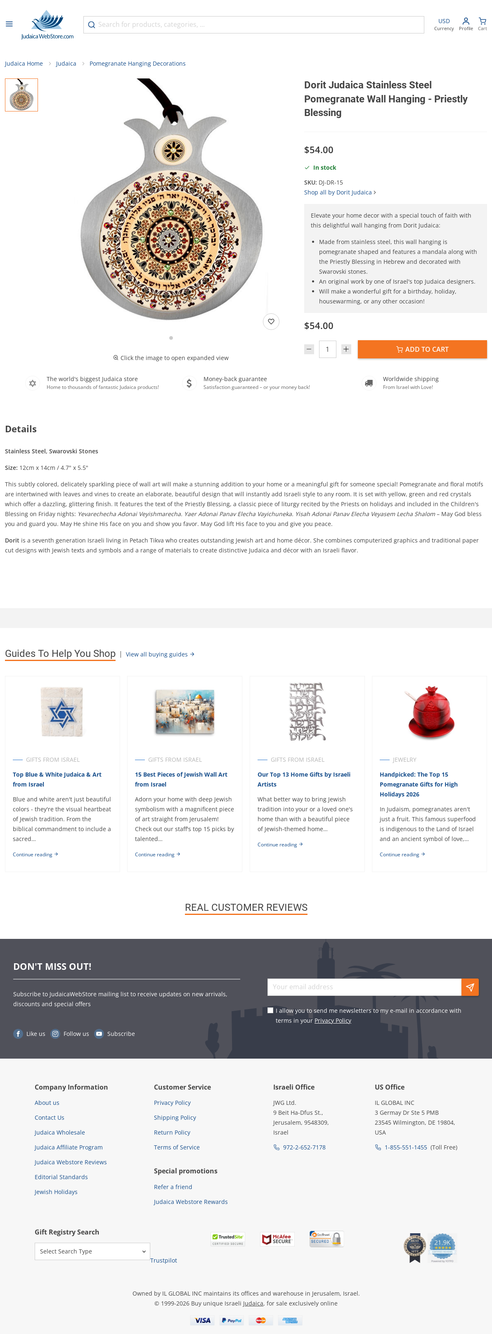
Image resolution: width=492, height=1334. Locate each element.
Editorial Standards (61, 1177)
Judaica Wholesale (60, 1132)
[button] (171, 202)
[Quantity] (327, 350)
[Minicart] (482, 25)
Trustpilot (163, 1260)
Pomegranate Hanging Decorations (138, 64)
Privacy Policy (333, 1020)
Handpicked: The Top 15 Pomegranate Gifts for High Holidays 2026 (421, 785)
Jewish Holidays (56, 1192)
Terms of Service (177, 1147)
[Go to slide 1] (171, 339)
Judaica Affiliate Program (69, 1147)
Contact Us (49, 1117)
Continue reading (36, 855)
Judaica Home (24, 64)
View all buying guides (160, 655)
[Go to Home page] (47, 25)
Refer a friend (173, 1187)
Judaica (66, 64)
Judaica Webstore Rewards (191, 1202)
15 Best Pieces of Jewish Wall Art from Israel (182, 780)
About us (47, 1103)
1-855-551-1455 (406, 1147)
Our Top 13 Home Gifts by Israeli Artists (305, 780)
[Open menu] (9, 24)
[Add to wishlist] (271, 322)
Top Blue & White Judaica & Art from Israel (57, 780)
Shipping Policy (175, 1117)
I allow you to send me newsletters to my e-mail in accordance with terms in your (368, 1015)
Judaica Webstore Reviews (71, 1162)
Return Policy (172, 1132)
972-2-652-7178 (304, 1147)
